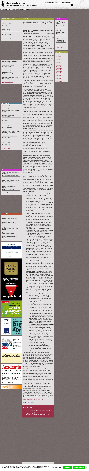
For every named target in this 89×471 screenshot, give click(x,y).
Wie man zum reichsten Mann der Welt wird (10, 68)
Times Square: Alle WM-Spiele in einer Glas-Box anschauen (60, 22)
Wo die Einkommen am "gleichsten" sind (10, 234)
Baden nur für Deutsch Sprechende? (9, 178)
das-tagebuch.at (15, 3)
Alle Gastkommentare (7, 148)
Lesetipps (21, 9)
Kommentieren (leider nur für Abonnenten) (33, 399)
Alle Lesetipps (6, 192)
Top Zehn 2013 (59, 75)
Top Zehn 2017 (59, 69)
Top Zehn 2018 (59, 68)
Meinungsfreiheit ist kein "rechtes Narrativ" (10, 175)
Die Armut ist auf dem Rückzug (8, 222)
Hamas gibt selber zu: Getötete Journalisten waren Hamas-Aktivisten (60, 33)
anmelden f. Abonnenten (51, 2)
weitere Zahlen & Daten (8, 213)
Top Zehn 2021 (59, 63)
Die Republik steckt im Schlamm (8, 36)
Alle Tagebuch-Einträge (8, 82)
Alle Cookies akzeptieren (79, 468)
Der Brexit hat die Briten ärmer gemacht (10, 61)
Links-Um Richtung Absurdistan (33, 412)
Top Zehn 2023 (59, 60)
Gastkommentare (13, 9)
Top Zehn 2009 (59, 81)
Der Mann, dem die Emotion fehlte (8, 189)
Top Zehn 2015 (59, 72)
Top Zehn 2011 (59, 78)
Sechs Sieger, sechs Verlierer (8, 65)
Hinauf (51, 464)
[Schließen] (86, 468)
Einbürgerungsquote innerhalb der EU (9, 218)
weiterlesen (25, 26)
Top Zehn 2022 (59, 62)
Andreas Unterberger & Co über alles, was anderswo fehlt (22, 5)
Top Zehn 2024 (59, 59)
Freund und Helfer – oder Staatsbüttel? (9, 136)
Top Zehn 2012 (59, 77)
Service (28, 9)
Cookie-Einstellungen (56, 468)
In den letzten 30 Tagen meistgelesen (60, 55)
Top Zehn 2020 (59, 65)
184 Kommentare (51, 33)
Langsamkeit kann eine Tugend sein (9, 33)
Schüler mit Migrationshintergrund (9, 233)
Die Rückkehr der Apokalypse (8, 115)
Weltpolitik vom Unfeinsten (7, 119)
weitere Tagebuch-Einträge (8, 18)
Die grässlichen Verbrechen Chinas (9, 183)
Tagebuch (4, 9)
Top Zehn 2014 (59, 74)
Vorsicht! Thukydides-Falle (7, 144)
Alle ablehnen (67, 468)
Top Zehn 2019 (59, 66)
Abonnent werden (66, 2)
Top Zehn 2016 (59, 71)
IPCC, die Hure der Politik (7, 127)
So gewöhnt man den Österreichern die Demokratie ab (39, 410)
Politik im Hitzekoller (31, 413)
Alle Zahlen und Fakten (8, 238)
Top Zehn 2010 (59, 80)
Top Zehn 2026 (59, 56)
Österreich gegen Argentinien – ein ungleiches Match (38, 414)
